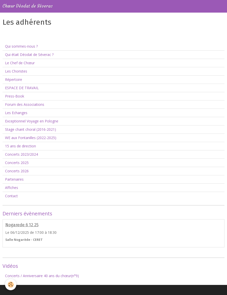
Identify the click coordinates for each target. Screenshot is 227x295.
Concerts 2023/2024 (21, 154)
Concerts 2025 (17, 162)
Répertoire (13, 79)
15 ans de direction (20, 146)
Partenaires (14, 179)
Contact (11, 195)
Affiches (11, 187)
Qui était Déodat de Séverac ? (29, 54)
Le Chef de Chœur (20, 62)
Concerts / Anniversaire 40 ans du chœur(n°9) (42, 275)
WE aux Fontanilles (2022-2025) (30, 137)
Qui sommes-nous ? (21, 46)
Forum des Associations (24, 104)
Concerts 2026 (17, 171)
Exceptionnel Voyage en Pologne (31, 121)
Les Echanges (16, 112)
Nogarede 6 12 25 (21, 224)
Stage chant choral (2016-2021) (30, 129)
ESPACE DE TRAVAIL (22, 87)
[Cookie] (10, 284)
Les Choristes (16, 71)
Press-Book (14, 96)
